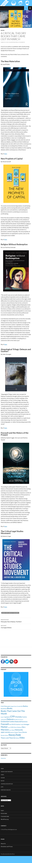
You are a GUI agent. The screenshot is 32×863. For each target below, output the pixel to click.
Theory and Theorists (7, 771)
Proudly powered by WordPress (8, 854)
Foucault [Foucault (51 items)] (5, 724)
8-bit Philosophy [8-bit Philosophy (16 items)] (5, 706)
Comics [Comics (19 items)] (24, 717)
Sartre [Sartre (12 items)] (6, 735)
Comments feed (5, 816)
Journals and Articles (7, 783)
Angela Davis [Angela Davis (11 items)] (14, 706)
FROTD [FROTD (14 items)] (14, 724)
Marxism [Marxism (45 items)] (5, 729)
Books (2, 30)
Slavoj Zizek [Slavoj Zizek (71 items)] (15, 734)
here (5, 153)
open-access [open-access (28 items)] (5, 732)
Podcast (3, 669)
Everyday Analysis (6, 790)
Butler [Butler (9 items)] (2, 717)
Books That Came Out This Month (10, 612)
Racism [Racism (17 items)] (25, 732)
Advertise (3, 758)
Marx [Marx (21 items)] (24, 727)
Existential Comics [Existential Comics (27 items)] (8, 721)
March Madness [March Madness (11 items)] (18, 727)
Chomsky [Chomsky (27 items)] (18, 717)
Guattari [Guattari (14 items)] (18, 724)
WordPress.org (5, 819)
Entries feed (4, 813)
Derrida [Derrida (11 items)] (15, 719)
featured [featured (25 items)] (18, 721)
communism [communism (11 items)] (3, 719)
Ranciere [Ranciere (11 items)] (3, 735)
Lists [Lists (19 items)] (12, 727)
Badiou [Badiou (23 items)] (25, 706)
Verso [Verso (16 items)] (17, 738)
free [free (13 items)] (10, 724)
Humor (3, 777)
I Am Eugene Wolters (16, 626)
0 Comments (21, 42)
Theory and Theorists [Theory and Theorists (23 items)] (8, 738)
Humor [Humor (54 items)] (4, 726)
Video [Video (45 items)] (22, 737)
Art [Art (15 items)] (22, 706)
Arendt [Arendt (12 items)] (19, 706)
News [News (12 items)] (13, 730)
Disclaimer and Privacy (7, 846)
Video (2, 774)
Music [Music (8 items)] (10, 730)
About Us (3, 843)
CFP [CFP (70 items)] (12, 716)
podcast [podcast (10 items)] (12, 732)
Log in (2, 810)
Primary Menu (30, 8)
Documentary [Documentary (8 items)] (20, 719)
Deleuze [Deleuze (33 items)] (10, 719)
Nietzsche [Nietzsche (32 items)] (19, 730)
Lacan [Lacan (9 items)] (9, 727)
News (2, 768)
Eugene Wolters (13, 42)
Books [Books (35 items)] (9, 708)
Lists (2, 786)
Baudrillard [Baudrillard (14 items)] (4, 708)
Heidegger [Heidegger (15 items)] (26, 724)
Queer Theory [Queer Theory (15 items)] (18, 732)
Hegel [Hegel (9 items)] (22, 724)
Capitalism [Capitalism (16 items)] (7, 717)
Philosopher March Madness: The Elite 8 (16, 620)
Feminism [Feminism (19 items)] (24, 721)
